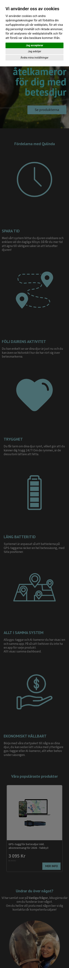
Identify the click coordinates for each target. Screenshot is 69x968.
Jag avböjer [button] (34, 51)
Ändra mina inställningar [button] (34, 57)
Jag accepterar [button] (34, 45)
